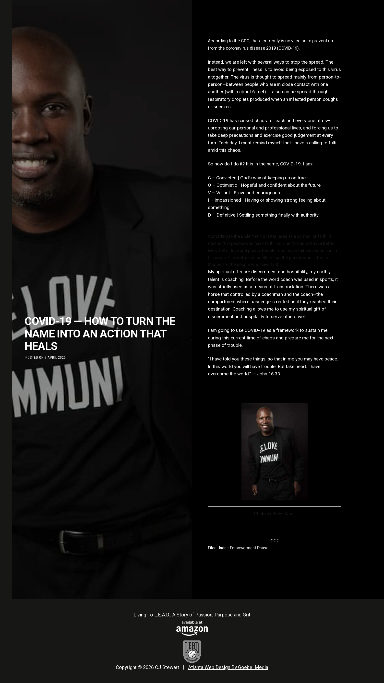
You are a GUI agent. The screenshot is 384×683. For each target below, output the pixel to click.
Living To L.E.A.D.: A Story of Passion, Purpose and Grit (192, 615)
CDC (245, 40)
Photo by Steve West (274, 513)
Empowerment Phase (249, 548)
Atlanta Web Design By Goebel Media (228, 667)
